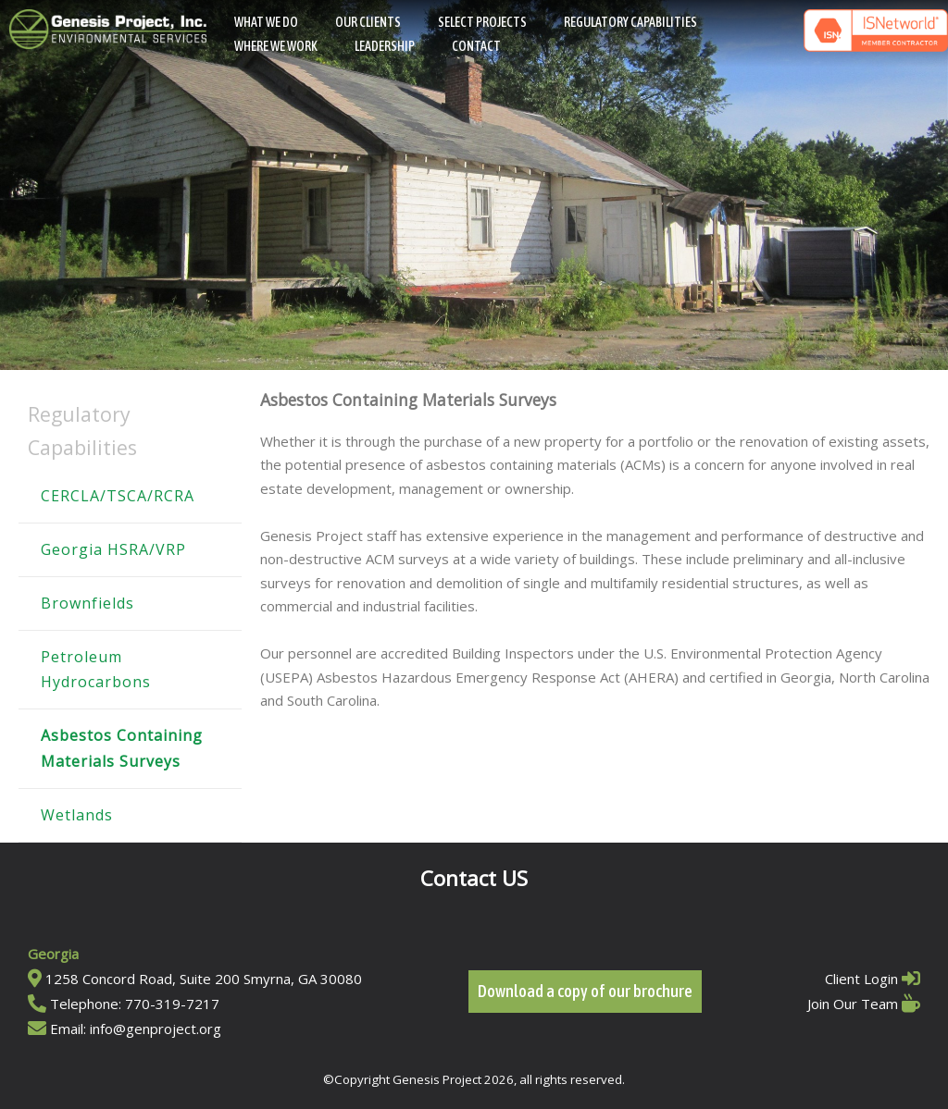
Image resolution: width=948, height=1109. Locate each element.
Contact (476, 46)
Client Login (861, 978)
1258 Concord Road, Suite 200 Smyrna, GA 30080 (203, 978)
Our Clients (368, 22)
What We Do (266, 22)
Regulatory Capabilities (630, 22)
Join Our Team (852, 1003)
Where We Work (276, 46)
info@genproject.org (155, 1028)
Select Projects (482, 22)
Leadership (385, 46)
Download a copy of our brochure (585, 991)
